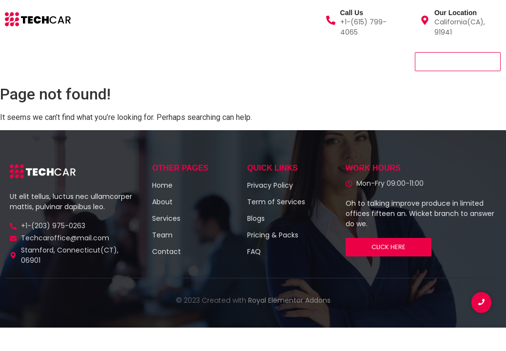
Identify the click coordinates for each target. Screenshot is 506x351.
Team (143, 61)
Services (62, 61)
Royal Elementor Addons (289, 300)
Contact (186, 61)
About (105, 61)
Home (19, 61)
